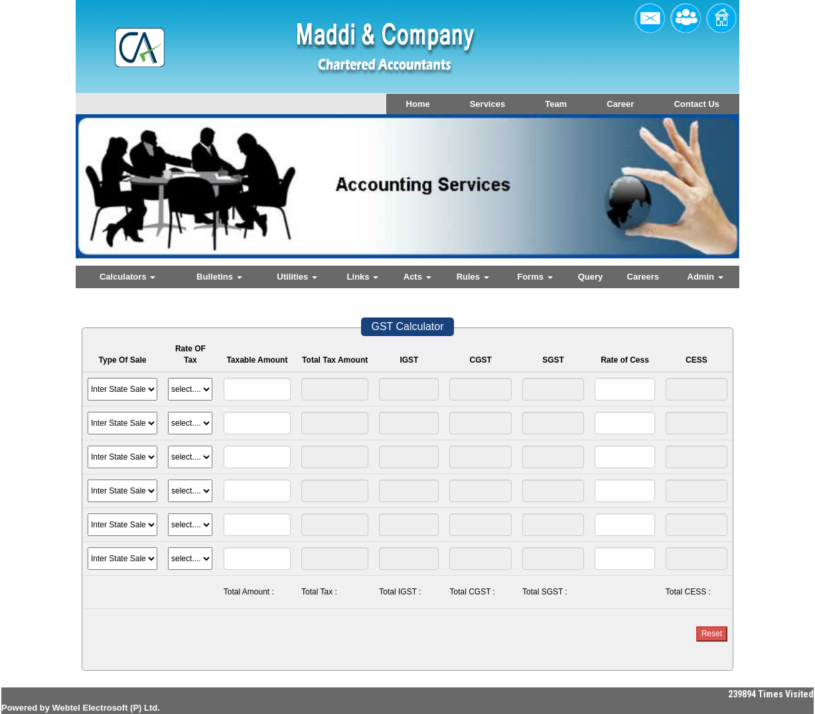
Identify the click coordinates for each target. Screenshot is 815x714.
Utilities (297, 277)
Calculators (127, 277)
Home (418, 104)
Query (590, 277)
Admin (705, 277)
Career (620, 104)
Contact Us (696, 104)
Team (556, 104)
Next (678, 197)
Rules (473, 277)
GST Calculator (407, 326)
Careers (643, 277)
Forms (534, 277)
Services (488, 104)
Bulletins (219, 277)
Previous (129, 197)
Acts (417, 277)
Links (363, 277)
